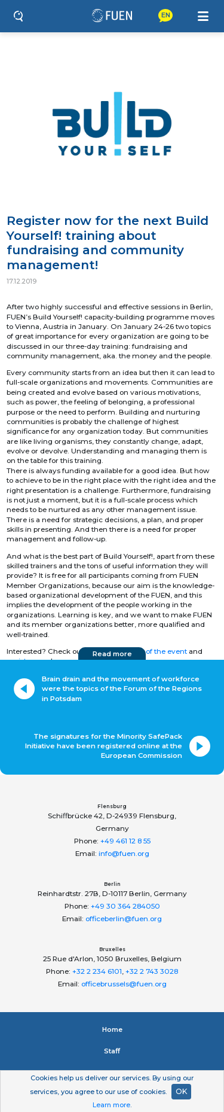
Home (112, 1029)
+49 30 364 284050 (125, 906)
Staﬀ (112, 1051)
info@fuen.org (124, 853)
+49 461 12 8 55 (125, 841)
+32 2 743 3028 (151, 971)
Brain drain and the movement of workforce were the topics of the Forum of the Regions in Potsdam (122, 689)
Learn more (111, 1105)
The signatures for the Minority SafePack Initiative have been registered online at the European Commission (103, 746)
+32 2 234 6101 (97, 971)
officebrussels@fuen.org (124, 984)
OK (181, 1091)
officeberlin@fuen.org (123, 919)
